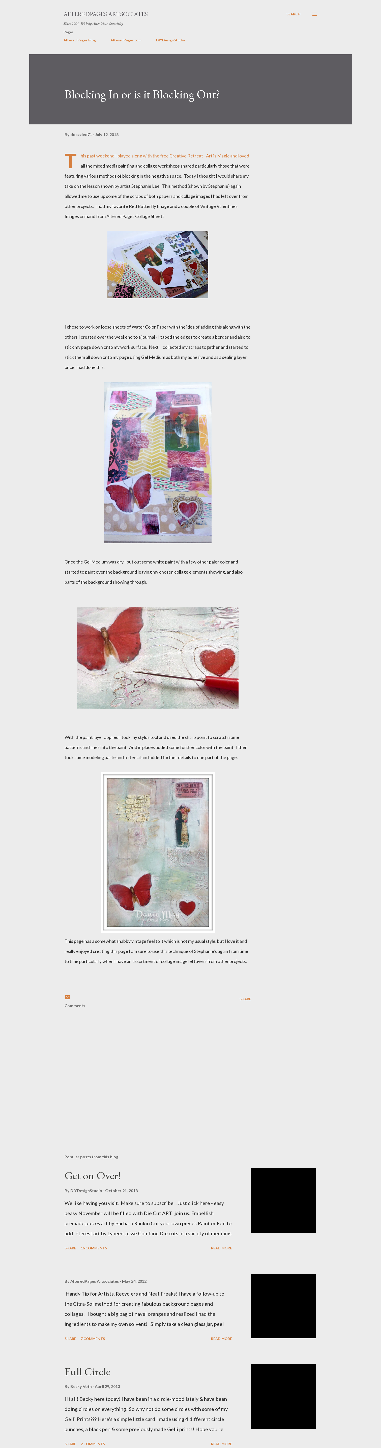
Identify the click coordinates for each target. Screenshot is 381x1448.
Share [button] (245, 999)
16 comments (94, 1248)
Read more (221, 1248)
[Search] (293, 14)
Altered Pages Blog (80, 40)
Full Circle (87, 1371)
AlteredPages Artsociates (106, 14)
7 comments (93, 1338)
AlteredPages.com (125, 40)
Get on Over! (93, 1175)
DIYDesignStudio (170, 40)
